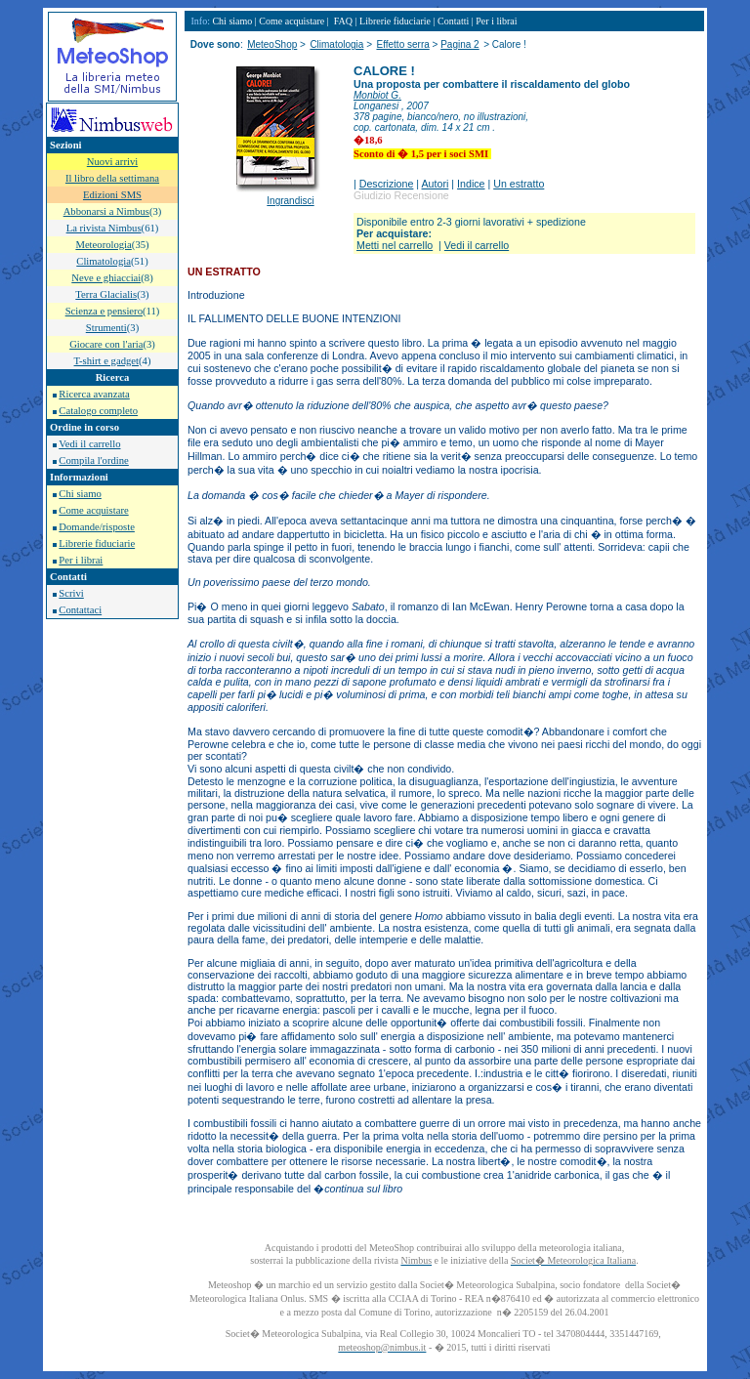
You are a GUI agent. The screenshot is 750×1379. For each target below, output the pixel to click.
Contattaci (80, 610)
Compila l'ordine (93, 460)
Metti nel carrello (394, 245)
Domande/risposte (97, 527)
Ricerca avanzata (94, 394)
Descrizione (386, 183)
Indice (470, 183)
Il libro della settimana (112, 178)
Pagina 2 (459, 44)
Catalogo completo (98, 410)
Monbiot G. (377, 95)
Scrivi (71, 593)
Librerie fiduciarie (97, 543)
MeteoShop (272, 44)
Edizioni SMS (112, 194)
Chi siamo (80, 493)
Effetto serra (402, 44)
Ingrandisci (290, 200)
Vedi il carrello (89, 444)
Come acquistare (93, 510)
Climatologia (336, 44)
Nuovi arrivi (112, 161)
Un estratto (518, 183)
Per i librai (81, 560)
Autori (435, 183)
